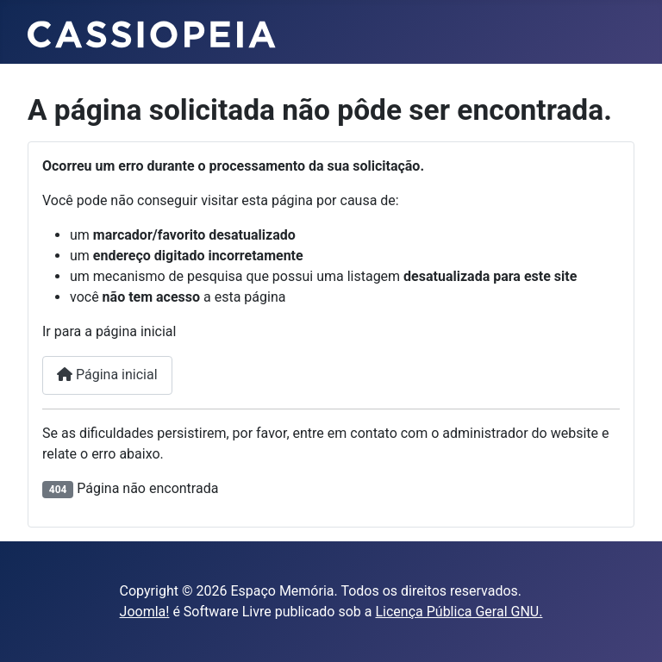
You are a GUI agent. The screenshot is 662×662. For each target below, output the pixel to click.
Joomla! (145, 611)
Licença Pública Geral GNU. (458, 611)
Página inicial (107, 374)
